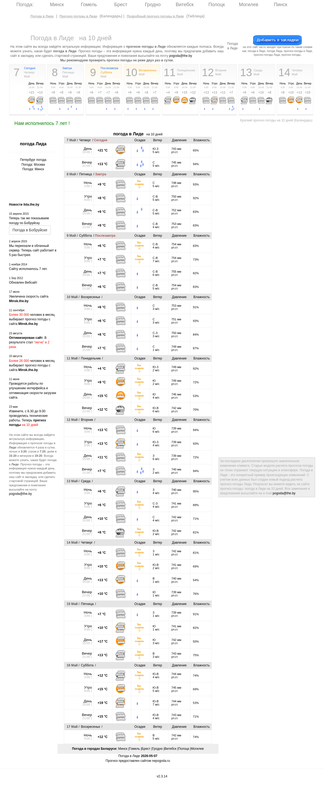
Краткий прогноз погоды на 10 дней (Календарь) (276, 120)
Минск (57, 4)
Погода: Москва (33, 164)
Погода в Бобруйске (30, 230)
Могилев (248, 4)
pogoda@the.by (180, 56)
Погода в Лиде (42, 16)
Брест (120, 4)
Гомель (89, 4)
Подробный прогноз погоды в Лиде (155, 16)
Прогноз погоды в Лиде (78, 16)
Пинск (280, 4)
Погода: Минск (33, 169)
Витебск (185, 4)
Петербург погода (33, 160)
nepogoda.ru (161, 761)
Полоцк (216, 4)
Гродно (153, 4)
